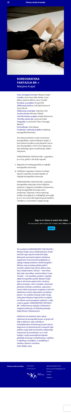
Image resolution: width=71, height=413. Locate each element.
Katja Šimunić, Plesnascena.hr (28, 311)
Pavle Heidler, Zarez (24, 346)
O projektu (31, 369)
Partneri (30, 366)
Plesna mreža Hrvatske (35, 2)
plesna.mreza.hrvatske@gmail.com (55, 369)
